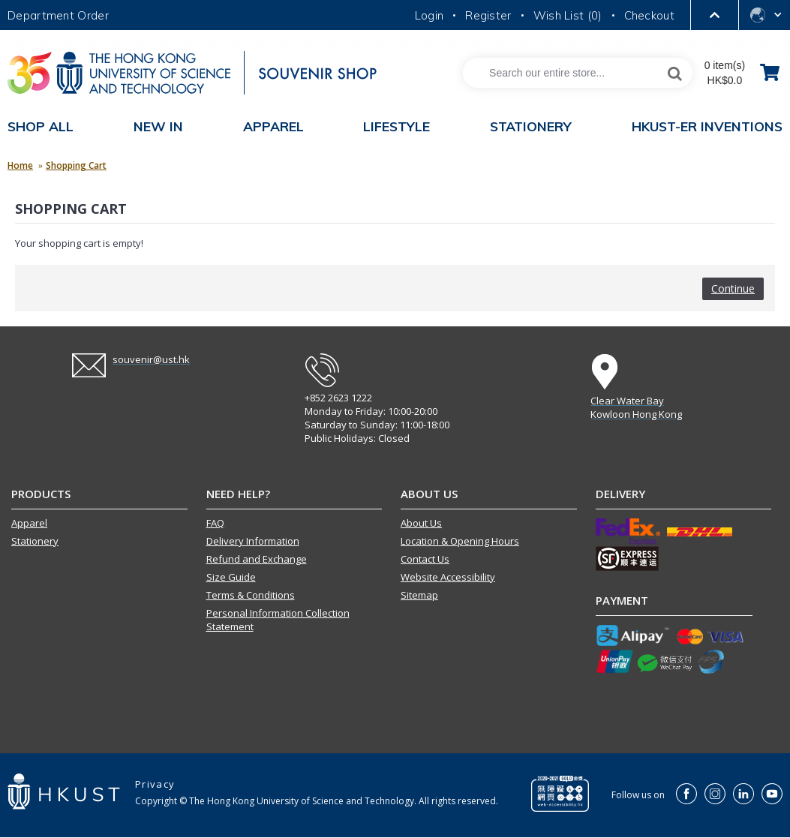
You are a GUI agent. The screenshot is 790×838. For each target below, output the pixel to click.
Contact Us (425, 559)
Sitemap (419, 595)
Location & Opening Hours (460, 541)
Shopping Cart (76, 165)
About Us (421, 523)
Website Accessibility (448, 577)
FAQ (215, 523)
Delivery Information (252, 541)
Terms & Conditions (250, 595)
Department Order (58, 15)
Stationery (35, 541)
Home (20, 165)
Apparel (29, 523)
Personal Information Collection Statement (278, 619)
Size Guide (231, 577)
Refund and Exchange (256, 559)
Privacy (155, 784)
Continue (733, 288)
